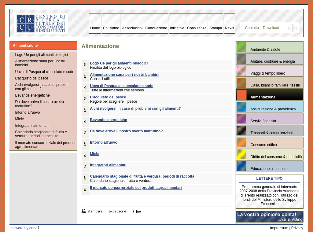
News (229, 28)
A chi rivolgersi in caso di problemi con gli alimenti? (42, 87)
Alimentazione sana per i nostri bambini (40, 63)
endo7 (34, 228)
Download (271, 28)
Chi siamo (111, 28)
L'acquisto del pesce (31, 78)
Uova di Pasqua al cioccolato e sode (44, 72)
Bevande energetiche (32, 95)
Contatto (252, 28)
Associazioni (132, 28)
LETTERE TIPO (269, 178)
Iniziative (177, 28)
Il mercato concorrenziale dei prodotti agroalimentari (45, 145)
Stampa (215, 28)
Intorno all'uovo (27, 112)
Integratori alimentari (31, 125)
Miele (19, 119)
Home (95, 28)
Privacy (297, 228)
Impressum (279, 228)
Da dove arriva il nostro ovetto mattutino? (39, 104)
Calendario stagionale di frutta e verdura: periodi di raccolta (41, 134)
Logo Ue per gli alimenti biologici (41, 55)
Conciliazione (156, 28)
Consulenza (196, 28)
